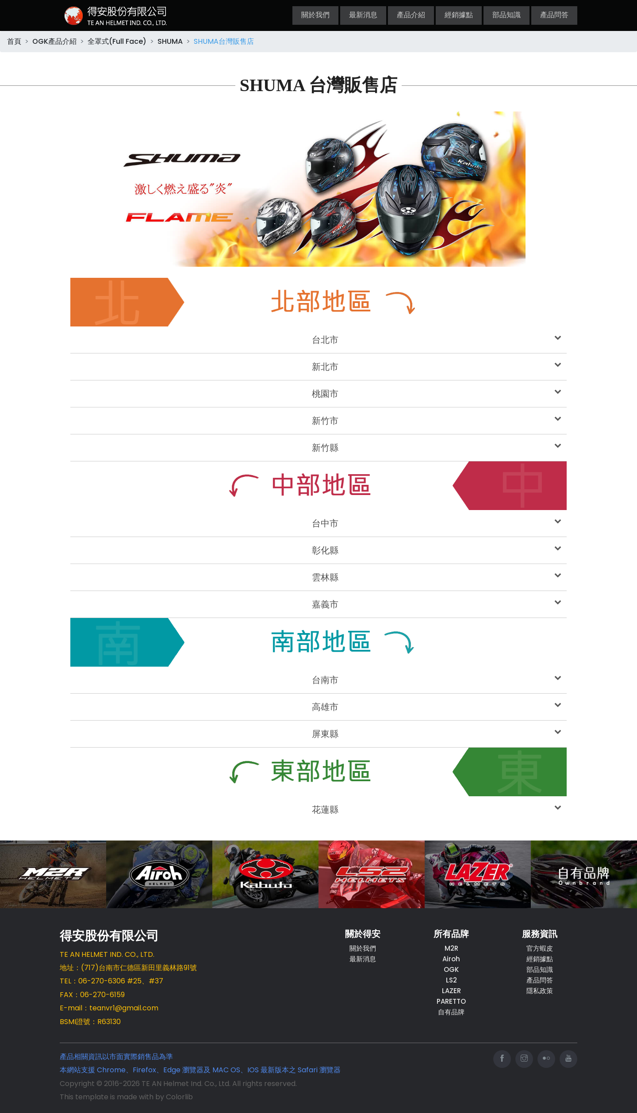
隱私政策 (539, 990)
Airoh (451, 958)
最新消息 (363, 15)
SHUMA (170, 41)
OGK (451, 969)
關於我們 (315, 15)
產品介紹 (411, 15)
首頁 (14, 41)
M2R (451, 948)
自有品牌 (451, 1012)
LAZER (451, 990)
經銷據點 (459, 15)
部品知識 (506, 15)
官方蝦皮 (539, 948)
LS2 (451, 980)
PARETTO (451, 1001)
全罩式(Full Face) (117, 41)
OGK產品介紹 (54, 41)
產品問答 (554, 15)
